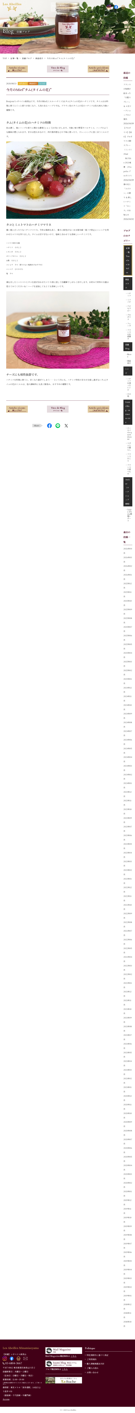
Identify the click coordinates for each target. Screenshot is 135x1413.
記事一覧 (14, 58)
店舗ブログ (27, 58)
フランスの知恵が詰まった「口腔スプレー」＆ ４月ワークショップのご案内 (127, 101)
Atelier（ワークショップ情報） (128, 491)
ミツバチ (129, 300)
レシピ (127, 370)
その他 (129, 395)
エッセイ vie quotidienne (129, 433)
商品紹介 (39, 58)
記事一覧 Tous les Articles (128, 260)
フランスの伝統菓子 (129, 334)
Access (6, 1399)
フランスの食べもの (129, 469)
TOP (5, 58)
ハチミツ (129, 294)
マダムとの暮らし (129, 446)
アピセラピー (129, 308)
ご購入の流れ (92, 1368)
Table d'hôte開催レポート (129, 515)
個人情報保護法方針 (95, 1363)
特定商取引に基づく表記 (97, 1355)
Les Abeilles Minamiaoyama (21, 1348)
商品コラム (127, 283)
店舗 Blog (127, 346)
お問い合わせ (92, 1372)
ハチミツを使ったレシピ (129, 384)
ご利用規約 (91, 1359)
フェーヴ (129, 324)
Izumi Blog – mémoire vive (127, 412)
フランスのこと (129, 457)
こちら (73, 1356)
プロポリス (129, 317)
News (129, 355)
